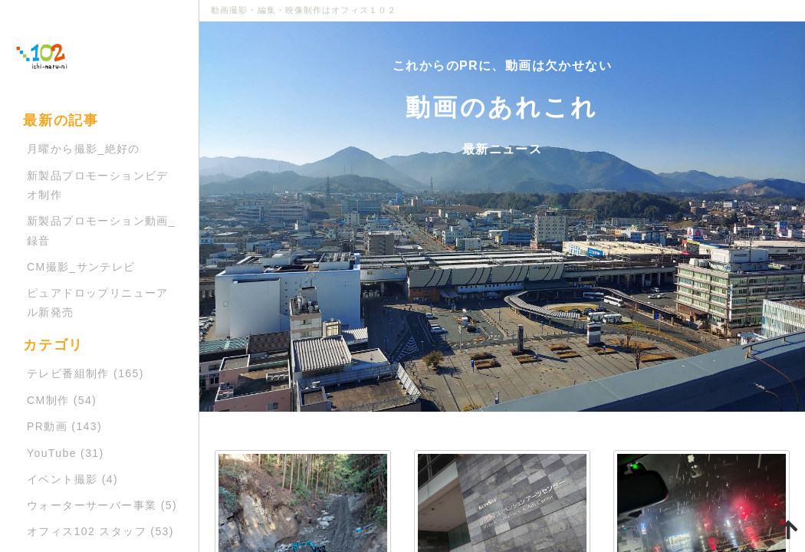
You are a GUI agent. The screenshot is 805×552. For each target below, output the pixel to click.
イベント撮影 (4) (72, 479)
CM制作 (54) (62, 400)
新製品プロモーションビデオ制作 (98, 185)
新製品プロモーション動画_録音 (101, 230)
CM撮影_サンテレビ (81, 267)
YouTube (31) (65, 453)
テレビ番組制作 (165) (85, 373)
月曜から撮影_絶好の (83, 149)
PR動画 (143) (64, 426)
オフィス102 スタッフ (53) (100, 531)
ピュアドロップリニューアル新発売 (98, 302)
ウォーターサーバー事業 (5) (102, 505)
